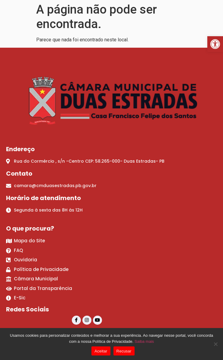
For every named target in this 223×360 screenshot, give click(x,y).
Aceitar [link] (100, 351)
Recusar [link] (124, 351)
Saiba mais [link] (144, 341)
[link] (215, 44)
